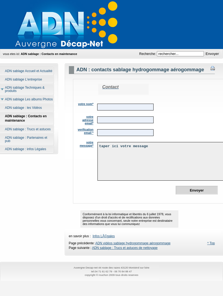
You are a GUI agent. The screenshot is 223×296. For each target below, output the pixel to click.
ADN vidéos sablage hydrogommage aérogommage (132, 243)
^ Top (211, 243)
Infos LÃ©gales (104, 236)
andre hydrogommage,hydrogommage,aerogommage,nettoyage (111, 24)
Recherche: (148, 54)
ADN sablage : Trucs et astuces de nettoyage (125, 248)
